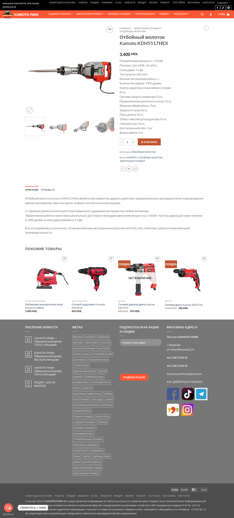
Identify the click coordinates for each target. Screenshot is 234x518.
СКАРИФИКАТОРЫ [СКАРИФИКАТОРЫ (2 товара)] (83, 433)
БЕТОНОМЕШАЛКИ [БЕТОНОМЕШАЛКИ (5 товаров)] (102, 354)
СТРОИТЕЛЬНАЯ (146, 13)
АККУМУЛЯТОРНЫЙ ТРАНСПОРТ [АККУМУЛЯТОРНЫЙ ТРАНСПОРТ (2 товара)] (91, 348)
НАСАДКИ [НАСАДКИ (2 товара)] (97, 399)
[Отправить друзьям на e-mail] (135, 169)
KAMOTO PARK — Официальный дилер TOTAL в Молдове (48, 341)
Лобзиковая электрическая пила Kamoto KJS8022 (44, 306)
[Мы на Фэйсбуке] (217, 7)
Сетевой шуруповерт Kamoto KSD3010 (88, 306)
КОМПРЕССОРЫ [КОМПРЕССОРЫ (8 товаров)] (94, 376)
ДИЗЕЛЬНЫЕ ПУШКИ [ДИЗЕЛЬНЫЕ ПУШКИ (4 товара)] (84, 371)
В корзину (149, 142)
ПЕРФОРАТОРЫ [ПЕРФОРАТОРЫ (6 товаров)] (82, 411)
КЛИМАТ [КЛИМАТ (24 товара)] (77, 376)
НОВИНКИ (106, 2)
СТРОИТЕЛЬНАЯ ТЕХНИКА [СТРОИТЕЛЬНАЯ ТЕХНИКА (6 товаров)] (88, 439)
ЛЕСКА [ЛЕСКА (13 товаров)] (77, 388)
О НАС (118, 2)
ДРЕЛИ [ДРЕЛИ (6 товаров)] (103, 371)
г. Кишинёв (173, 344)
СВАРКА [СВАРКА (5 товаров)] (102, 422)
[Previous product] (206, 27)
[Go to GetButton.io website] (8, 514)
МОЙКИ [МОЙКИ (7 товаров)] (108, 393)
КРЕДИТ (142, 2)
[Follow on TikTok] (223, 7)
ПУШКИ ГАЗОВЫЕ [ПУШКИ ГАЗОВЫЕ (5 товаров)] (83, 416)
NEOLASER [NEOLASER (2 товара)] (92, 342)
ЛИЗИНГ (153, 2)
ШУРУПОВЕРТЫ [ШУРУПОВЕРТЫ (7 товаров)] (92, 462)
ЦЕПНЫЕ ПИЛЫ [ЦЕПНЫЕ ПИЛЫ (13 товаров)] (101, 456)
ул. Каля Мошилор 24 (180, 349)
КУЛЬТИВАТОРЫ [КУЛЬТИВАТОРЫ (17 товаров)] (101, 382)
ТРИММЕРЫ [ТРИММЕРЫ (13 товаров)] (96, 450)
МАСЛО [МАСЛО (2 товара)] (88, 388)
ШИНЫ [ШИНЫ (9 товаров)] (77, 462)
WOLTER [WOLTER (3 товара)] (105, 342)
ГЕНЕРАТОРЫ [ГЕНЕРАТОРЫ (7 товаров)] (80, 365)
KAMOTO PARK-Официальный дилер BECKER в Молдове (48, 356)
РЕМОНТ (165, 2)
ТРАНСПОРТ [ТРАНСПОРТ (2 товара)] (80, 450)
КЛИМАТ (165, 13)
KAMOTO (132, 157)
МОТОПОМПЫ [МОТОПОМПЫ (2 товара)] (81, 399)
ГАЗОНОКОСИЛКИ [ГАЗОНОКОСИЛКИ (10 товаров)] (98, 359)
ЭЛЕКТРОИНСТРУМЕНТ (90, 13)
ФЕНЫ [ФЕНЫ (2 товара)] (76, 456)
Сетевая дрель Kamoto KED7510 (184, 304)
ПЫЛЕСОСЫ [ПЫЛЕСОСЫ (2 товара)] (102, 416)
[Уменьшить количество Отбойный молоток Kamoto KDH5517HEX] (122, 141)
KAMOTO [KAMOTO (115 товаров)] (90, 337)
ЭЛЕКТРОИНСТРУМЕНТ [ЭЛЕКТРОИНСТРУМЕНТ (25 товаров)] (86, 473)
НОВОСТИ (129, 2)
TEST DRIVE (178, 2)
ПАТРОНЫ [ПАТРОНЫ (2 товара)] (106, 405)
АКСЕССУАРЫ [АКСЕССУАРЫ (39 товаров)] (81, 354)
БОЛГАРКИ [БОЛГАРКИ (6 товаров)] (79, 359)
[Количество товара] (127, 141)
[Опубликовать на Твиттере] (129, 169)
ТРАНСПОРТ (182, 13)
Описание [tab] (31, 189)
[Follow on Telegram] (228, 7)
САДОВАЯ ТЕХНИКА (61, 13)
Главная (125, 28)
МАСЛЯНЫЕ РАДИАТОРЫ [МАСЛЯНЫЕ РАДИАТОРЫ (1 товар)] (87, 393)
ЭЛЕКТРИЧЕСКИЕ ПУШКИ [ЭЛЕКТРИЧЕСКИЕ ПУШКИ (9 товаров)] (87, 467)
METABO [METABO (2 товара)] (78, 342)
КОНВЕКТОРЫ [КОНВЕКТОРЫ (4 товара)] (81, 382)
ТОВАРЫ (83, 2)
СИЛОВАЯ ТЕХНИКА (120, 13)
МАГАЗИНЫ (194, 2)
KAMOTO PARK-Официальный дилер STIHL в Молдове (48, 371)
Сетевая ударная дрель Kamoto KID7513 (136, 306)
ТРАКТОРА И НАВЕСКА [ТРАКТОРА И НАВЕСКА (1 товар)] (85, 445)
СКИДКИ (94, 2)
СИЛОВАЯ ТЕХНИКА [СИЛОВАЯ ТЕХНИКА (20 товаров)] (84, 427)
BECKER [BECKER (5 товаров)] (77, 337)
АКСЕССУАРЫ (58, 20)
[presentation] (134, 361)
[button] (211, 14)
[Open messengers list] (8, 507)
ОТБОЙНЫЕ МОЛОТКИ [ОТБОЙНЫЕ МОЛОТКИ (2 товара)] (85, 405)
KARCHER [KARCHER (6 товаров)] (103, 337)
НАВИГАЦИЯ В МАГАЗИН (62, 2)
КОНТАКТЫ (209, 2)
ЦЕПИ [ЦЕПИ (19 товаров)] (86, 456)
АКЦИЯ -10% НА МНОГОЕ (44, 384)
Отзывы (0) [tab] (48, 189)
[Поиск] (202, 14)
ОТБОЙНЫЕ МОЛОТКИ (133, 31)
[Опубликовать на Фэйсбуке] (123, 169)
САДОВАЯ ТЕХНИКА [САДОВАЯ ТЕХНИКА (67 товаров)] (84, 422)
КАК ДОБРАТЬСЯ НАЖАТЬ (185, 381)
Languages (223, 2)
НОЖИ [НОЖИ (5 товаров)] (109, 399)
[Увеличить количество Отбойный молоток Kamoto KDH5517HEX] (133, 141)
